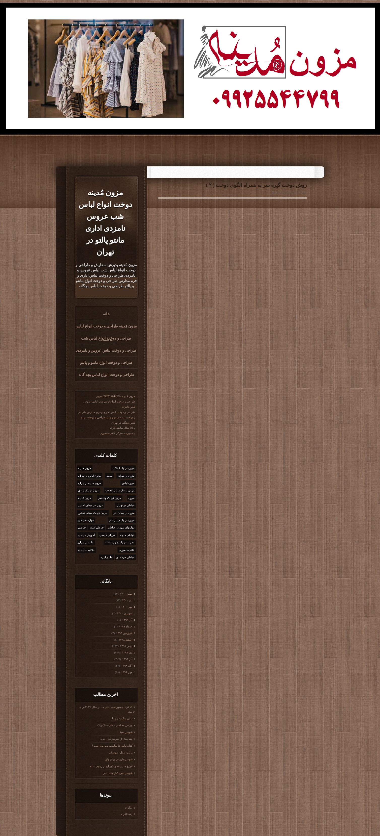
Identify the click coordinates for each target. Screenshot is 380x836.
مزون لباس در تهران (89, 475)
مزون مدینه (84, 468)
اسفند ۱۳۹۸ (125, 639)
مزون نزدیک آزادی (88, 490)
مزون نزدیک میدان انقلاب (119, 490)
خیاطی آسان (97, 527)
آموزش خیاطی (86, 535)
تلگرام (128, 807)
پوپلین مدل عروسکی (121, 752)
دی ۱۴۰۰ (126, 600)
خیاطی (82, 527)
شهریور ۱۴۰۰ (124, 613)
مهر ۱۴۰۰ (126, 606)
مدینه (109, 475)
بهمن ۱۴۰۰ (125, 593)
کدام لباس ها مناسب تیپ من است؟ (112, 745)
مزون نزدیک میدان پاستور (92, 512)
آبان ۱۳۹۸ (126, 665)
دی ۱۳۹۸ (126, 652)
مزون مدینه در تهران (89, 483)
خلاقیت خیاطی (86, 549)
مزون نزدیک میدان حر (121, 520)
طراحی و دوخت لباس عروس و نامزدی (106, 350)
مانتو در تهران (86, 542)
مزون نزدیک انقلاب (124, 468)
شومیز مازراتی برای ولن (118, 759)
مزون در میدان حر (124, 512)
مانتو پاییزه (107, 557)
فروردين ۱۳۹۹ (123, 633)
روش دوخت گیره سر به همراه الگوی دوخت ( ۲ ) (256, 185)
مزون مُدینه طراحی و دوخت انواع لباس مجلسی (106, 328)
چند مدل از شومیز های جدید (116, 738)
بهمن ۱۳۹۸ (125, 645)
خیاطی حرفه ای (125, 557)
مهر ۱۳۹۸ (126, 672)
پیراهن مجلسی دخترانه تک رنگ (115, 725)
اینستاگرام (126, 814)
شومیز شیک (126, 731)
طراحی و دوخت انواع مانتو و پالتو (106, 363)
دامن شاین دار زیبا (122, 718)
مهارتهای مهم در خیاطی (121, 527)
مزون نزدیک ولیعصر (109, 497)
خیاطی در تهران (125, 505)
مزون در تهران (126, 475)
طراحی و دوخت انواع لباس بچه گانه (106, 375)
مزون (131, 497)
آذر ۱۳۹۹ (126, 619)
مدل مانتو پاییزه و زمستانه (120, 542)
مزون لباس (128, 483)
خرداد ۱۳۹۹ (125, 626)
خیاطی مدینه (127, 535)
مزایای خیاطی (107, 535)
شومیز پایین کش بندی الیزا (118, 772)
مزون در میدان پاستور (90, 505)
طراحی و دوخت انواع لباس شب (106, 338)
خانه (106, 314)
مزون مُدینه (84, 497)
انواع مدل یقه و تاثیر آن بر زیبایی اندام (111, 766)
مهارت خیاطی (86, 520)
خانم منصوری (127, 549)
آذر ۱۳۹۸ (126, 659)
